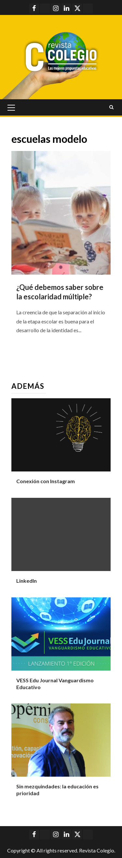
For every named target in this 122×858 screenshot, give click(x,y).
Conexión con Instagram (45, 481)
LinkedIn (26, 581)
